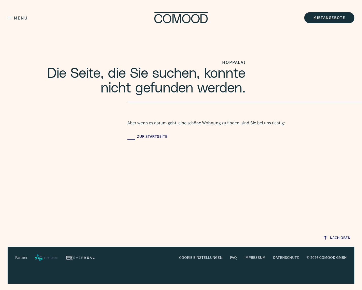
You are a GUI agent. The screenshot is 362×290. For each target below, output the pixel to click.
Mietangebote (329, 17)
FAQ (233, 257)
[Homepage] (181, 17)
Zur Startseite (152, 136)
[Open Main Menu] (10, 17)
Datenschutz (286, 257)
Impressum (254, 257)
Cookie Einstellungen (200, 257)
